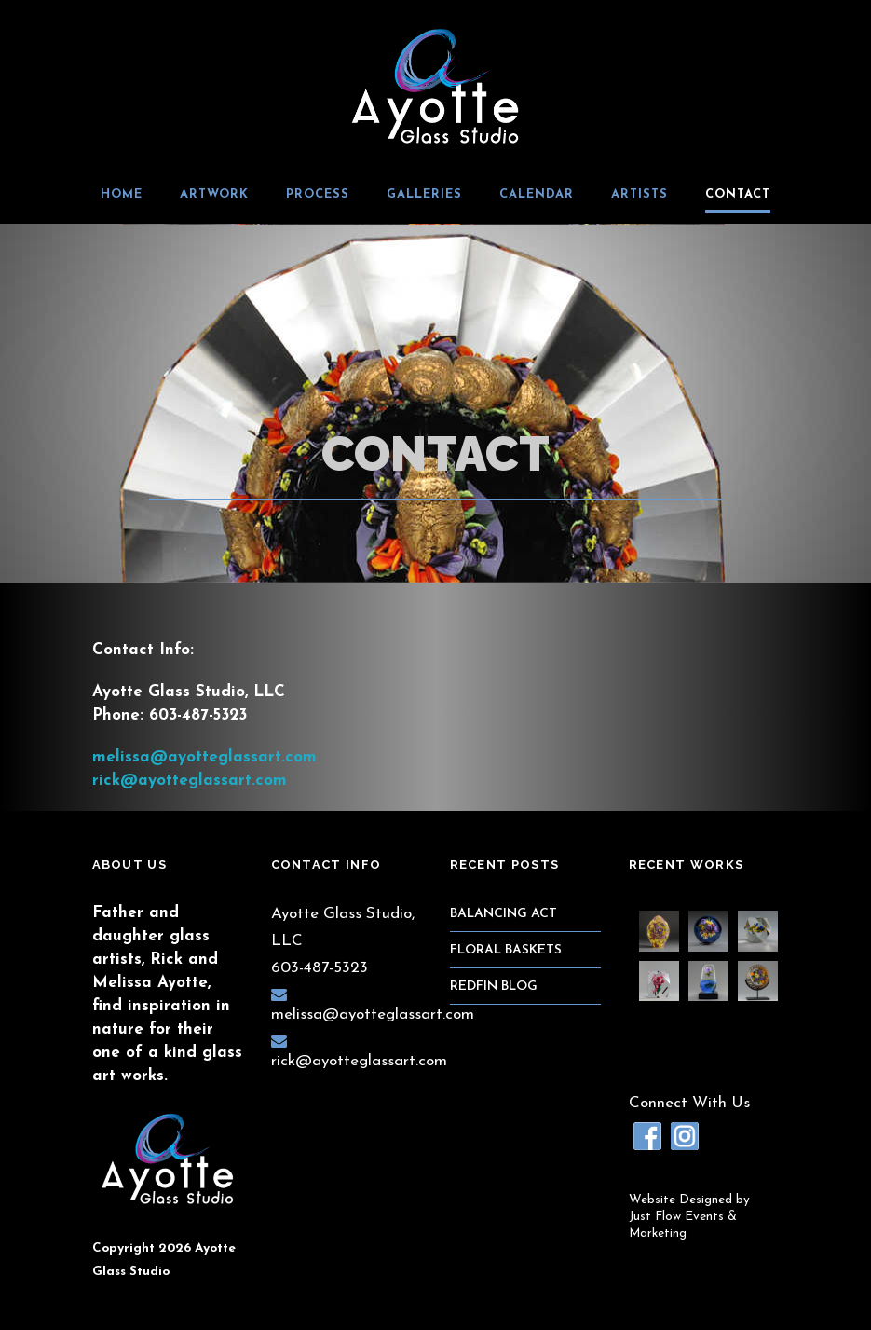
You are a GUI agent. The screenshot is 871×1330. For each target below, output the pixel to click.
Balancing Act (503, 914)
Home (122, 194)
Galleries (424, 194)
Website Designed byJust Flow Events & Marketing (689, 1216)
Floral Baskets (506, 950)
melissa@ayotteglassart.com (204, 757)
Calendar (536, 194)
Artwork (214, 194)
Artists (639, 194)
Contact (737, 194)
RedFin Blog (494, 987)
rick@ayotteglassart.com (189, 780)
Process (317, 194)
